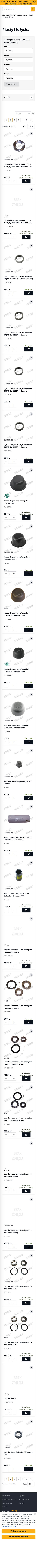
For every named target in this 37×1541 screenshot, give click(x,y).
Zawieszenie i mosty (20, 15)
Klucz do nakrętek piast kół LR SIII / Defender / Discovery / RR (18, 838)
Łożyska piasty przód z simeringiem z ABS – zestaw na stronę (18, 1063)
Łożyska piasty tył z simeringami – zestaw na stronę (17, 1175)
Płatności (21, 1503)
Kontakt (4, 1507)
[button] (18, 97)
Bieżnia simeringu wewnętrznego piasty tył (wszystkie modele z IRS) (17, 165)
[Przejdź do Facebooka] (13, 1511)
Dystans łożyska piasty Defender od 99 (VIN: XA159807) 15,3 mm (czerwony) (18, 390)
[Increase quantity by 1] (14, 181)
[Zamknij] (35, 1514)
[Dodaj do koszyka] (28, 293)
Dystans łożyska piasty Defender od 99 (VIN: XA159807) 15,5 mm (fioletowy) (18, 446)
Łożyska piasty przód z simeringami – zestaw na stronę (18, 951)
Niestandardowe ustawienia (18, 1536)
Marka (6, 46)
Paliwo (7, 65)
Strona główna (7, 15)
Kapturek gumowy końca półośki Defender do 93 (17, 502)
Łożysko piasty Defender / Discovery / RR (18, 1453)
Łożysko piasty (10, 1398)
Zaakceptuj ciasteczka (18, 1531)
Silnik (6, 74)
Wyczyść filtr (12, 84)
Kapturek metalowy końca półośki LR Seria (17, 782)
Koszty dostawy (7, 1503)
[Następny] (31, 120)
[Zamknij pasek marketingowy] (34, 3)
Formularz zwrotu (24, 1499)
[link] (6, 120)
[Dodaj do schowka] (31, 133)
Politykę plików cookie (9, 1526)
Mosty (31, 15)
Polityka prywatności (8, 1499)
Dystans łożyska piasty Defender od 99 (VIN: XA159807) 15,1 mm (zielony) (18, 277)
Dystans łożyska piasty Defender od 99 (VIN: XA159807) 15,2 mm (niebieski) (18, 333)
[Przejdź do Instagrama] (16, 1511)
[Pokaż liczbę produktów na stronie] (31, 126)
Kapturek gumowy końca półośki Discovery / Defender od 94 (17, 614)
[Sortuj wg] (23, 114)
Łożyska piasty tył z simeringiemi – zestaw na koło (18, 1287)
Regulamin (22, 1496)
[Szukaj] (33, 9)
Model (6, 55)
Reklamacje (6, 1496)
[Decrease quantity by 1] (6, 181)
